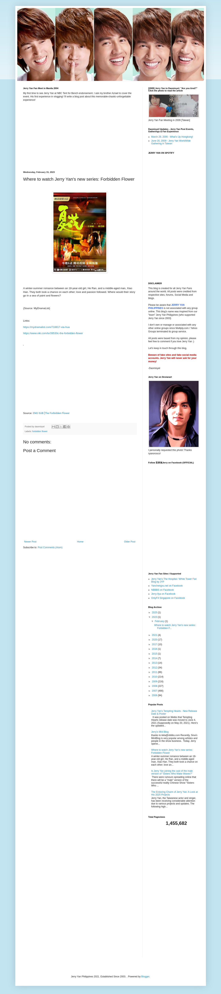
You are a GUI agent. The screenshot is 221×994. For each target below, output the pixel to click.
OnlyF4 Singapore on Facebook (168, 598)
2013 (155, 662)
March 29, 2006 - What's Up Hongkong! (172, 136)
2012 (155, 667)
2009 (155, 681)
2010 (155, 676)
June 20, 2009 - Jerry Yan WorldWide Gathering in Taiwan (171, 142)
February (160, 621)
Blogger (145, 976)
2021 (155, 635)
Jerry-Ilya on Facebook (163, 593)
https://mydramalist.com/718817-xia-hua (46, 327)
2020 (155, 639)
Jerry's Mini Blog (160, 731)
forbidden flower (39, 431)
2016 (155, 649)
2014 (155, 658)
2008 (155, 686)
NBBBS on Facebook (162, 590)
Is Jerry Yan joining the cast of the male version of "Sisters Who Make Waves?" (172, 772)
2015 (155, 653)
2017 (155, 644)
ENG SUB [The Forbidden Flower (51, 413)
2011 (155, 672)
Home (80, 541)
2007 (155, 690)
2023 (155, 617)
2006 (155, 695)
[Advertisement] (173, 891)
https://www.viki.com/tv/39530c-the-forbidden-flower (53, 333)
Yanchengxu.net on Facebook (167, 585)
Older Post (129, 541)
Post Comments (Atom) (50, 547)
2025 (155, 612)
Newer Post (30, 541)
